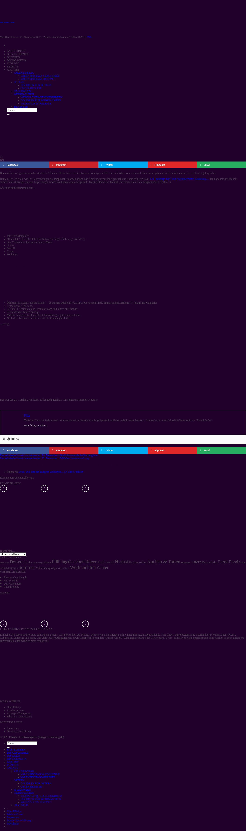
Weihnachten (219, 634)
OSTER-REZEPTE (31, 786)
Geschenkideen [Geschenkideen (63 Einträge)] (82, 561)
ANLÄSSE (13, 768)
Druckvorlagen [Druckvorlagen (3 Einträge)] (38, 563)
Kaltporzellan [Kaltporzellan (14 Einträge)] (138, 562)
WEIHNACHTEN (24, 792)
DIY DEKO (13, 755)
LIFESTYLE (9, 22)
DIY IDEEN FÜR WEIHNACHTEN (40, 798)
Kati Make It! (11, 580)
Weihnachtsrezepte (134, 637)
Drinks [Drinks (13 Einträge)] (27, 562)
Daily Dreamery (13, 583)
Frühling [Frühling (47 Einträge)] (59, 561)
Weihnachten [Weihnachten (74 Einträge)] (83, 567)
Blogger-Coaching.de (15, 577)
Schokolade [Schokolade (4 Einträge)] (5, 568)
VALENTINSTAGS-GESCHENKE (40, 774)
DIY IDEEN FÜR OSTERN (35, 783)
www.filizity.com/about (35, 425)
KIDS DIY (13, 761)
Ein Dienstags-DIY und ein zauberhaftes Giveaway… (179, 178)
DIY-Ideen (16, 634)
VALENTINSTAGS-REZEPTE (37, 777)
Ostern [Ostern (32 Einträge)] (195, 562)
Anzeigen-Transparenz (19, 713)
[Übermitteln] (8, 747)
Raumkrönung (11, 586)
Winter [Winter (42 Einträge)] (102, 567)
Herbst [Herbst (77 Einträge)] (121, 561)
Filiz (89, 37)
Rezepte (31, 634)
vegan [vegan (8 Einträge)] (54, 568)
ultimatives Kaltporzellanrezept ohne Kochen (198, 637)
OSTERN (19, 780)
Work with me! (15, 814)
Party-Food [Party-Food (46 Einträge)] (228, 561)
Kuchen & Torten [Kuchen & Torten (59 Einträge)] (163, 561)
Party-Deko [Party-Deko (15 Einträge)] (209, 562)
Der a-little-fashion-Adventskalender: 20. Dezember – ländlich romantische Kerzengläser (49, 455)
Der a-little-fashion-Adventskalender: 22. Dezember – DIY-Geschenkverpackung (44, 458)
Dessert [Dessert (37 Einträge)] (16, 562)
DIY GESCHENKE (18, 752)
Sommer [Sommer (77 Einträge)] (26, 567)
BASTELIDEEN (16, 749)
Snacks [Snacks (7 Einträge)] (14, 568)
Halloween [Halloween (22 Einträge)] (106, 562)
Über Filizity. (14, 707)
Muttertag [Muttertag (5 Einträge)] (185, 562)
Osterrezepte (157, 637)
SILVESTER (21, 805)
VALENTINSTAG (24, 771)
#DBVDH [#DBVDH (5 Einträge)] (4, 562)
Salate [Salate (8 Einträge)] (242, 562)
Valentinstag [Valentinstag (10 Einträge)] (43, 568)
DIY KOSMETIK (16, 758)
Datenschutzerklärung (19, 731)
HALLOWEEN (22, 789)
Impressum (13, 728)
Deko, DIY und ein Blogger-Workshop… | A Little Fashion (50, 471)
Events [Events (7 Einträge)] (47, 562)
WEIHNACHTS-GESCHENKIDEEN (41, 795)
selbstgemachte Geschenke (193, 634)
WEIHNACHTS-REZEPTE (35, 802)
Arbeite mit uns (15, 710)
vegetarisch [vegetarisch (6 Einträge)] (63, 568)
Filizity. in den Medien (19, 716)
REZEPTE (12, 765)
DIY (1, 22)
